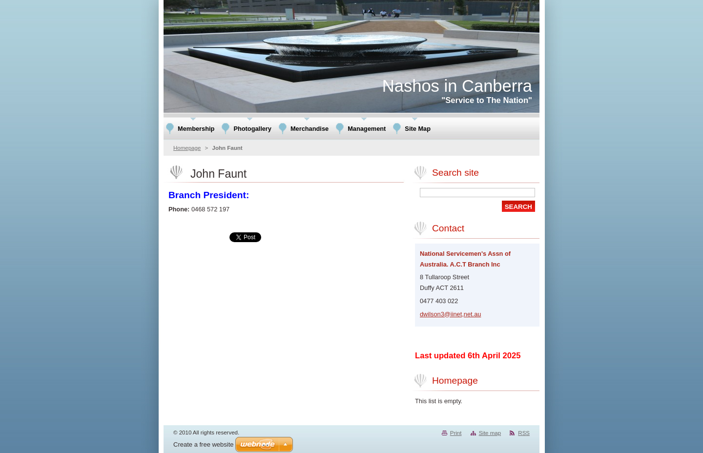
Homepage (187, 148)
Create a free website (203, 444)
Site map (490, 433)
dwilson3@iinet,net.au (450, 314)
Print (456, 433)
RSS (524, 433)
